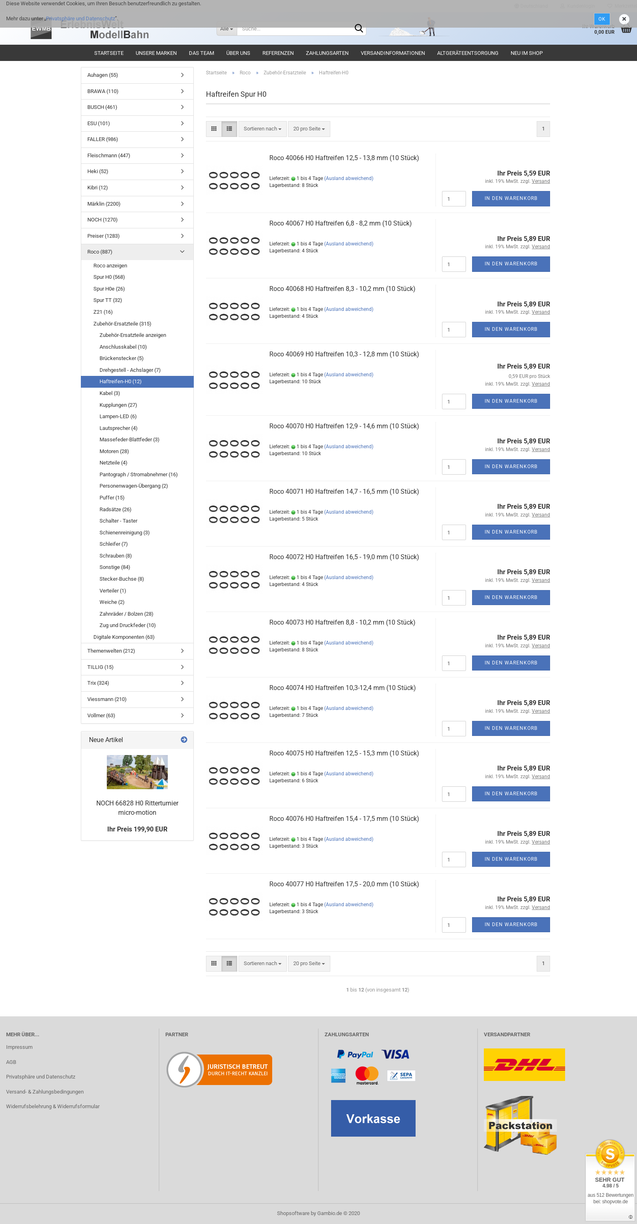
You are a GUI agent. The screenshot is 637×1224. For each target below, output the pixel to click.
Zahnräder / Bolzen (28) (127, 614)
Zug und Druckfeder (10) (128, 625)
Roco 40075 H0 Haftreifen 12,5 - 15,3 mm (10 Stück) (344, 753)
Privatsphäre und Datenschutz (80, 18)
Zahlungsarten (327, 53)
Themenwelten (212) (111, 651)
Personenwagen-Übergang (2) (134, 486)
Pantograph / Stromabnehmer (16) (139, 474)
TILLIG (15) (100, 667)
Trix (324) (98, 683)
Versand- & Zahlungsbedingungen (45, 1092)
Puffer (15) (112, 498)
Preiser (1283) (103, 236)
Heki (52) (97, 171)
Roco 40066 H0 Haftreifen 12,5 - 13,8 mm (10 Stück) (344, 158)
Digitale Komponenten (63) (124, 637)
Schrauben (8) (116, 556)
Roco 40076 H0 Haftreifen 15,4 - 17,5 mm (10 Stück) (344, 819)
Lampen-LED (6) (118, 416)
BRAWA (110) (103, 91)
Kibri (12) (97, 187)
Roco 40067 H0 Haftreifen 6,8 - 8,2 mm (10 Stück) (340, 223)
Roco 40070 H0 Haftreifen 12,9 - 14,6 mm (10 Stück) (344, 426)
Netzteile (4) (114, 463)
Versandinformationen (393, 53)
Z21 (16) (103, 312)
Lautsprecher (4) (119, 428)
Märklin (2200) (104, 204)
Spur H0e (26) (109, 289)
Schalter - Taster (118, 521)
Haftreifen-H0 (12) (121, 381)
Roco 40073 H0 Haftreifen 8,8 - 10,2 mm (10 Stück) (342, 622)
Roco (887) (100, 252)
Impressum (19, 1047)
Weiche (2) (112, 602)
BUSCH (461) (102, 107)
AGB (11, 1062)
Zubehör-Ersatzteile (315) (122, 324)
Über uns (238, 53)
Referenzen (278, 53)
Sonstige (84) (115, 567)
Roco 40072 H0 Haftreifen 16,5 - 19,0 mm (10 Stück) (344, 557)
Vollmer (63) (101, 715)
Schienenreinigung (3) (125, 533)
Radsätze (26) (116, 509)
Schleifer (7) (114, 544)
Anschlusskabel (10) (123, 347)
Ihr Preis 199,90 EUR (137, 829)
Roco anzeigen (110, 266)
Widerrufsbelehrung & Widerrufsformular (53, 1106)
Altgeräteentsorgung (467, 53)
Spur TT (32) (107, 300)
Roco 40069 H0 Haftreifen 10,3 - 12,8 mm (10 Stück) (344, 354)
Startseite (109, 53)
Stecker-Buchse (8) (122, 579)
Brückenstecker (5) (122, 358)
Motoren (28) (114, 451)
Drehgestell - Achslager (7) (130, 370)
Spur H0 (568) (109, 277)
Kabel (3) (110, 393)
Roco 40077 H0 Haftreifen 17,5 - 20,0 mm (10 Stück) (344, 884)
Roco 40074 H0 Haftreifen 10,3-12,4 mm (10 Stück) (342, 688)
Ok (602, 19)
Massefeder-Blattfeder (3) (130, 439)
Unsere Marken (156, 53)
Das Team (201, 53)
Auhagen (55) (102, 75)
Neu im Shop (527, 53)
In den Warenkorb (511, 198)
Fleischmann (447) (108, 155)
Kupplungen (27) (118, 405)
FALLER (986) (102, 139)
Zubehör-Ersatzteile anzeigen (133, 335)
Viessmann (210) (107, 699)
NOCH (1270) (102, 220)
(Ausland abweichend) (348, 178)
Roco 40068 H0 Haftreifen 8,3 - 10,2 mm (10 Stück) (342, 289)
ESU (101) (98, 123)
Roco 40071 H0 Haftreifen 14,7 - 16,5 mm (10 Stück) (344, 491)
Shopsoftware (293, 1213)
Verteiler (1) (113, 591)
